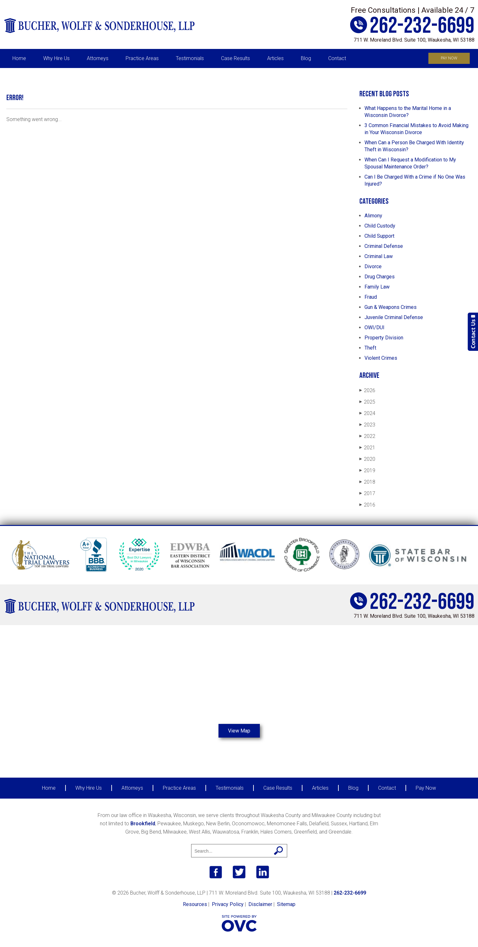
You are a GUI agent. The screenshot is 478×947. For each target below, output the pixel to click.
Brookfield (142, 824)
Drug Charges (379, 277)
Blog (306, 58)
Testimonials (190, 58)
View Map (239, 731)
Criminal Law (378, 256)
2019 (367, 470)
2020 (367, 459)
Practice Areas (142, 58)
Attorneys (97, 58)
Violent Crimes (380, 358)
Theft (370, 348)
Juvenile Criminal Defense (393, 317)
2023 (367, 425)
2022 (367, 436)
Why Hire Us (56, 58)
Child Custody (379, 226)
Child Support (379, 236)
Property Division (383, 338)
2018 (367, 482)
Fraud (370, 297)
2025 (367, 402)
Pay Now (449, 58)
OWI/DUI (374, 327)
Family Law (377, 287)
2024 (367, 413)
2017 (367, 493)
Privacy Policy (228, 904)
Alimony (373, 216)
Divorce (373, 266)
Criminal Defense (383, 246)
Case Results (235, 58)
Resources (195, 904)
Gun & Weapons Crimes (390, 307)
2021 (367, 448)
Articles (275, 58)
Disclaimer (260, 904)
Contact (337, 58)
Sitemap (286, 904)
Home (19, 58)
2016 (367, 505)
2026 (367, 390)
